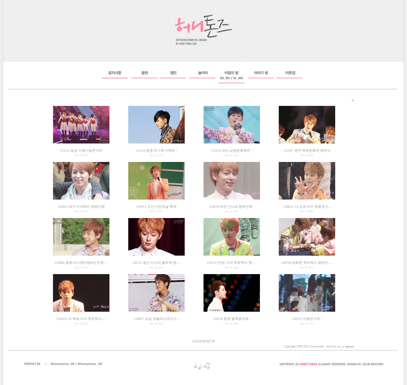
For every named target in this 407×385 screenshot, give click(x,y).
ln (353, 100)
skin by (345, 346)
